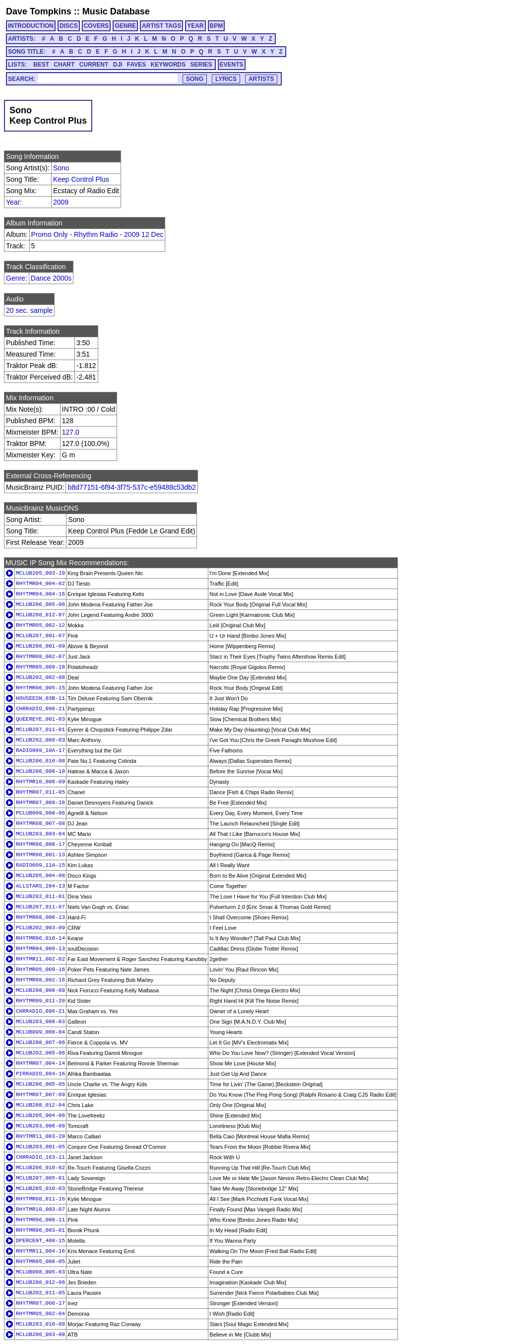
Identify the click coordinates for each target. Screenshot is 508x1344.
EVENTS (232, 64)
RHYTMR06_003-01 (40, 1230)
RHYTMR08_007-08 (40, 823)
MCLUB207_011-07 (40, 907)
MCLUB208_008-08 (40, 990)
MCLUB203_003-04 (40, 834)
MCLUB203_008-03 (40, 1022)
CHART (64, 64)
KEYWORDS (168, 64)
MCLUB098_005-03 (40, 1272)
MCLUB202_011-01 (40, 896)
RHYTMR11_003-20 (40, 1136)
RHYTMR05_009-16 (40, 969)
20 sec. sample (29, 310)
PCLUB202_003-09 (40, 928)
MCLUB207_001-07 (40, 636)
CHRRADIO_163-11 (40, 1157)
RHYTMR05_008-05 (40, 1262)
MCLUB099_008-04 (40, 1032)
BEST (41, 64)
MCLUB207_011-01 (40, 730)
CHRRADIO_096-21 (40, 1011)
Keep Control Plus (81, 179)
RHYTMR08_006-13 (40, 917)
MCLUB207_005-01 (40, 1178)
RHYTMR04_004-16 (40, 594)
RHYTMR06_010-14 (40, 938)
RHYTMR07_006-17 (40, 1303)
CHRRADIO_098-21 (40, 709)
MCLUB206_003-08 (40, 1335)
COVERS (96, 25)
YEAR (195, 25)
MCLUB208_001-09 (40, 646)
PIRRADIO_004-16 (40, 1074)
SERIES (201, 64)
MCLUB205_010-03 (40, 1189)
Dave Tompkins (38, 11)
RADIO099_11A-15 (40, 865)
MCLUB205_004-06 (40, 1116)
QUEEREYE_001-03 (40, 719)
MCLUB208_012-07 (40, 615)
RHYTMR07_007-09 (40, 1095)
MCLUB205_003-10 (40, 573)
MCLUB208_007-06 (40, 1042)
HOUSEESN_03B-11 (40, 698)
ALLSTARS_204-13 (40, 886)
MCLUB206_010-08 (40, 761)
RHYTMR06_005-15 (40, 688)
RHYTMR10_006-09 (40, 782)
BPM (216, 25)
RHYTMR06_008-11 (40, 1220)
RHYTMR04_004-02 (40, 584)
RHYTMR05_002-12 (40, 625)
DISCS (69, 25)
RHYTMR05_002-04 (40, 1314)
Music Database (116, 11)
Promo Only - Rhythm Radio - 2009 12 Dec (97, 234)
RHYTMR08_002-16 (40, 980)
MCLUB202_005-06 (40, 1053)
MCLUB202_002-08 (40, 677)
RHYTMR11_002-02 (40, 959)
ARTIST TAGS (161, 25)
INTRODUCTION (31, 25)
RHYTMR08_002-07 (40, 657)
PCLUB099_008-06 (40, 813)
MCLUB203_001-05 (40, 1147)
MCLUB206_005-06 (40, 604)
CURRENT (94, 64)
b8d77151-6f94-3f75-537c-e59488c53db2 (131, 487)
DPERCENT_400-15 (40, 1241)
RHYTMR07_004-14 (40, 1063)
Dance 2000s (51, 278)
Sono (61, 168)
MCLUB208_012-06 (40, 1282)
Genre (15, 278)
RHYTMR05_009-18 (40, 667)
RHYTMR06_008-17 (40, 844)
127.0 (70, 432)
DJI (118, 64)
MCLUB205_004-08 (40, 876)
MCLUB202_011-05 (40, 1293)
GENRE (125, 25)
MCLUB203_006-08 (40, 1126)
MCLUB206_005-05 (40, 1084)
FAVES (136, 64)
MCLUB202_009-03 (40, 740)
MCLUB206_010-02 (40, 1168)
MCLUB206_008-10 (40, 771)
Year (13, 202)
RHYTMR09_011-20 (40, 1001)
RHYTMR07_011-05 (40, 792)
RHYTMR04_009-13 (40, 949)
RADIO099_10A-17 (40, 750)
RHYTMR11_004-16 (40, 1251)
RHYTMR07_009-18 (40, 803)
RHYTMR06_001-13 (40, 855)
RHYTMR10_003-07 (40, 1209)
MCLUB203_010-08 (40, 1324)
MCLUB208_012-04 (40, 1105)
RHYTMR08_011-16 (40, 1199)
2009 (60, 202)
